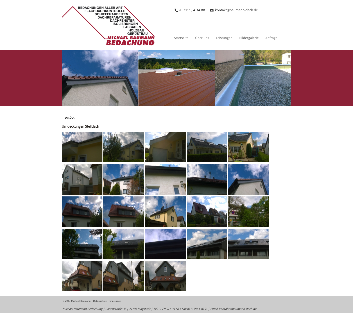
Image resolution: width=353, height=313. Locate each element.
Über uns (202, 38)
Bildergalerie (249, 38)
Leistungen (224, 38)
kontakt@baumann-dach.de (236, 10)
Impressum (115, 300)
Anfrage (271, 38)
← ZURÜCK (68, 117)
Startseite (181, 38)
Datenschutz (100, 300)
